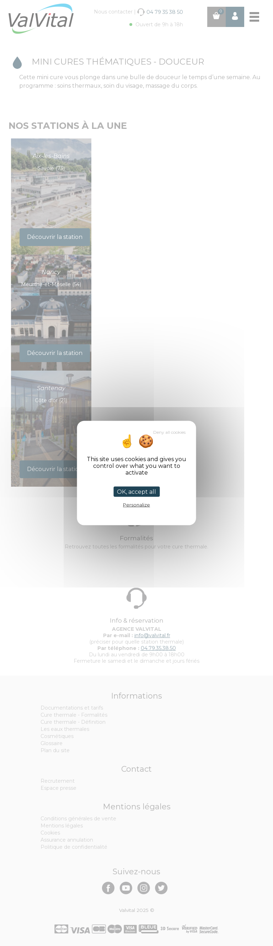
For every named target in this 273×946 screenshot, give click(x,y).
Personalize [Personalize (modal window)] (136, 504)
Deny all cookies (169, 431)
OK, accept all (136, 491)
